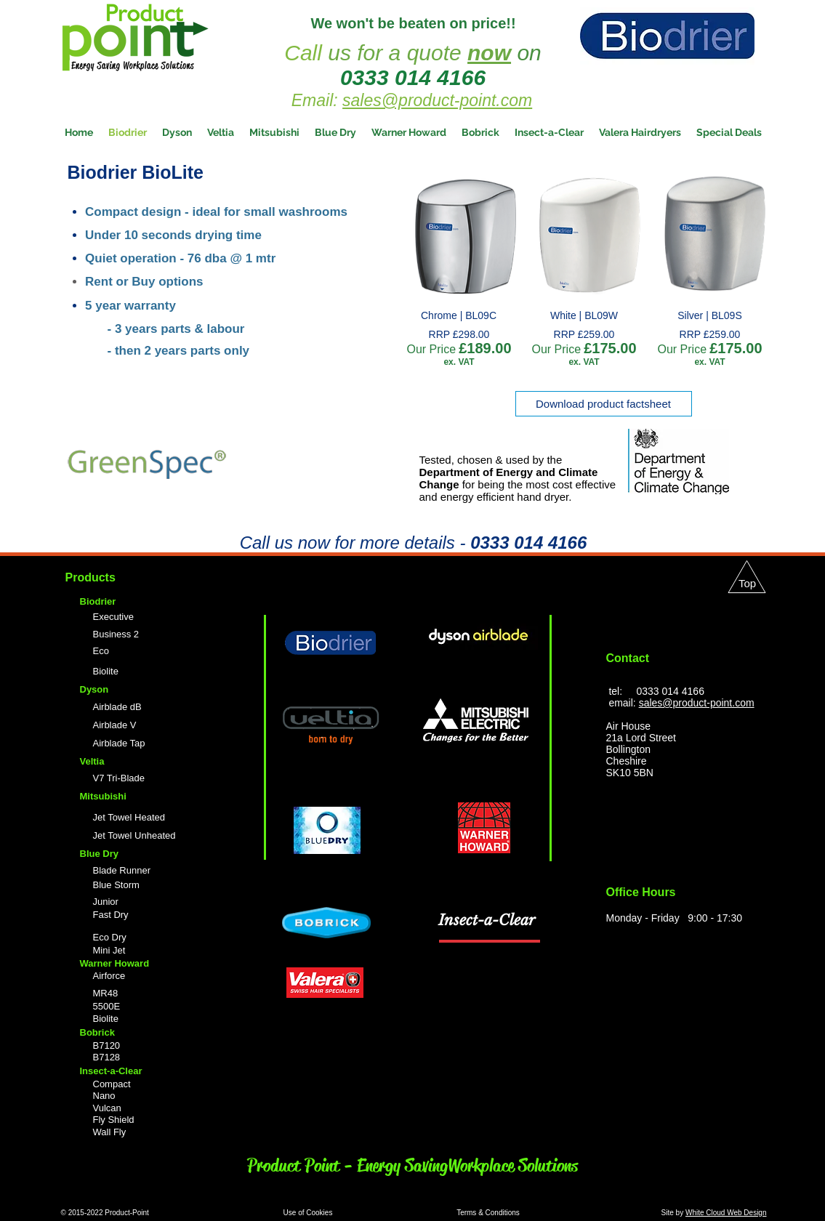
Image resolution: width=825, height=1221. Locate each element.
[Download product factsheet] (603, 403)
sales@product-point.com (437, 100)
